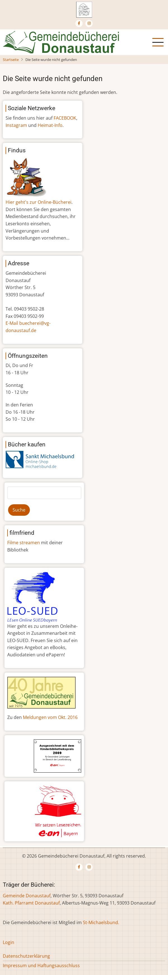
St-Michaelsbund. (101, 922)
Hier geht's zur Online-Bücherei (38, 202)
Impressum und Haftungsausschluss (41, 965)
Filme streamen (23, 542)
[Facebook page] (79, 23)
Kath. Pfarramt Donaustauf (31, 903)
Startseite (11, 59)
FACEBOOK (65, 118)
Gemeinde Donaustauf (27, 896)
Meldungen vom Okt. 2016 (50, 717)
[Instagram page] (89, 23)
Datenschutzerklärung (26, 956)
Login (8, 942)
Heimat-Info (50, 125)
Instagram (16, 125)
